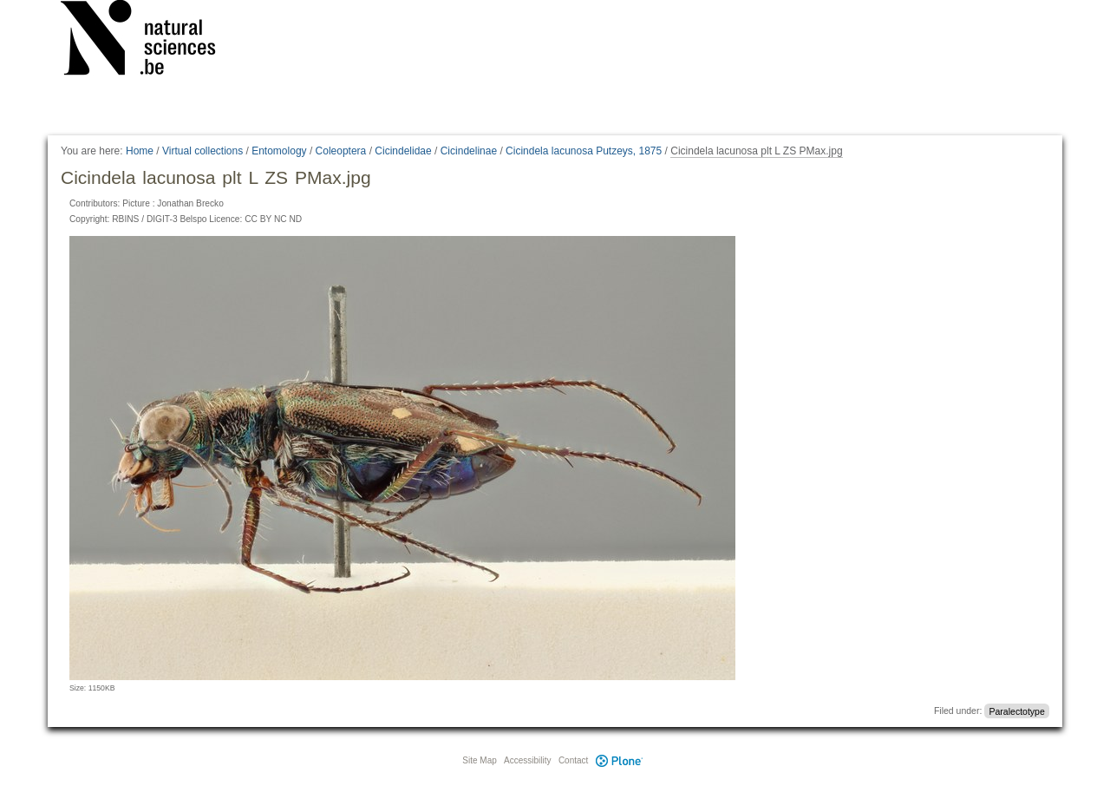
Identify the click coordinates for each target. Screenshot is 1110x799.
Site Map (479, 760)
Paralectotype (1017, 710)
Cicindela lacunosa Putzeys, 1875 (584, 151)
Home (139, 151)
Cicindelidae (403, 151)
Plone (619, 760)
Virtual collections (202, 151)
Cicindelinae (469, 151)
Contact (573, 760)
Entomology (278, 151)
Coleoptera (341, 151)
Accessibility (527, 760)
